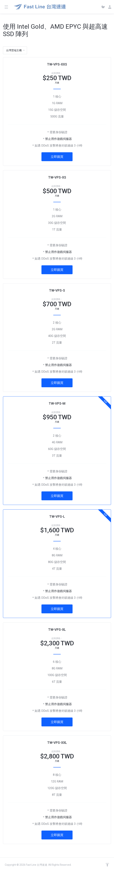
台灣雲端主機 (15, 50)
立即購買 (57, 157)
